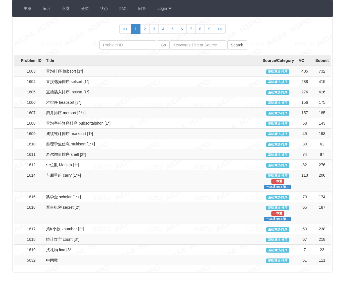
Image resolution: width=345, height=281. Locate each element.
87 (322, 154)
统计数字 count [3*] (63, 239)
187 (322, 207)
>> (219, 29)
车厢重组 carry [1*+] (63, 175)
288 (304, 81)
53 (305, 229)
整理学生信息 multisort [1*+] (70, 144)
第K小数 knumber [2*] (65, 229)
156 (304, 102)
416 (322, 92)
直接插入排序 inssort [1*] (67, 92)
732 (322, 71)
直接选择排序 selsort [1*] (67, 81)
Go (163, 45)
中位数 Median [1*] (62, 165)
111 (322, 260)
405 (304, 71)
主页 (27, 8)
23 (322, 250)
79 (305, 197)
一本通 (277, 181)
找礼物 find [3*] (59, 250)
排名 (123, 8)
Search (237, 45)
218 (322, 239)
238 (322, 229)
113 (304, 175)
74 (305, 154)
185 (322, 113)
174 (322, 197)
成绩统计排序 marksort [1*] (69, 133)
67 (305, 239)
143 (322, 123)
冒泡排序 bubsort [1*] (64, 71)
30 (305, 144)
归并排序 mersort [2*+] (65, 113)
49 (305, 133)
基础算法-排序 (278, 71)
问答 (142, 8)
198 (322, 133)
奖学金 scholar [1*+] (63, 197)
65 (305, 207)
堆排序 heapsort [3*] (63, 102)
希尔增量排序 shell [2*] (66, 154)
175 (322, 102)
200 (322, 175)
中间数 (52, 260)
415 (322, 81)
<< (125, 29)
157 (304, 113)
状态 (104, 8)
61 (322, 144)
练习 (47, 8)
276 (304, 92)
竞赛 (66, 8)
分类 (85, 8)
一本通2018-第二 (277, 186)
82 (305, 165)
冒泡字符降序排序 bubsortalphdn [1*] (78, 123)
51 (305, 260)
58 (305, 123)
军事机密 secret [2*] (63, 207)
